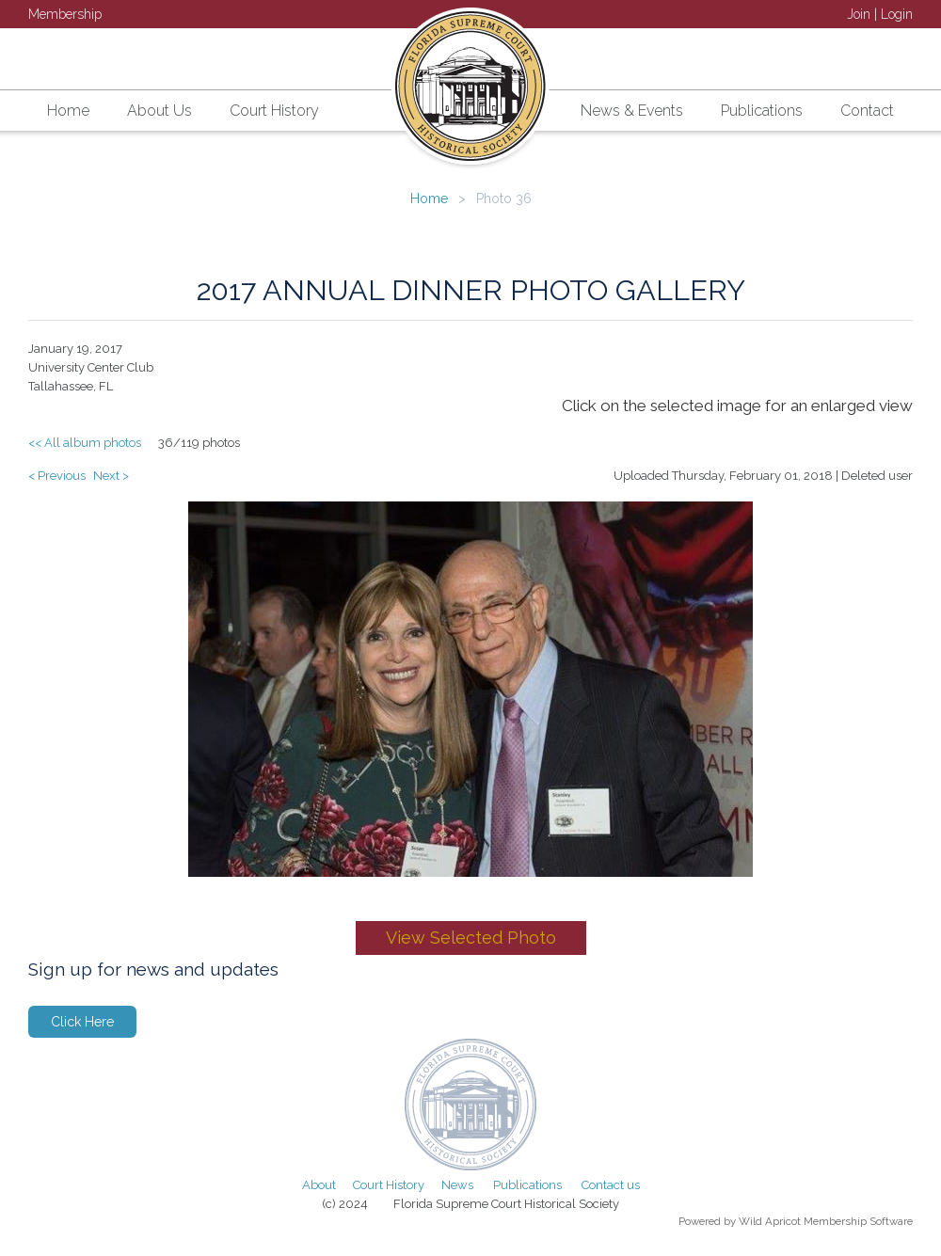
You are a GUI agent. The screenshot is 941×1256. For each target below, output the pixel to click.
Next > (111, 476)
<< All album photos (84, 443)
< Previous (57, 476)
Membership (65, 14)
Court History (388, 1185)
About (319, 1185)
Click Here (82, 1021)
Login (897, 14)
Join (858, 14)
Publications (527, 1185)
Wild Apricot (770, 1221)
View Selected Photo (471, 937)
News (457, 1185)
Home (429, 198)
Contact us (611, 1185)
